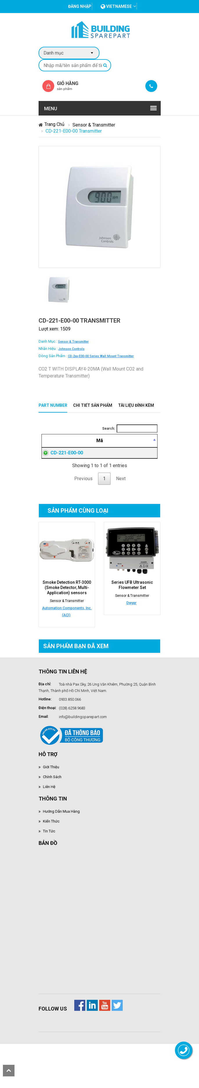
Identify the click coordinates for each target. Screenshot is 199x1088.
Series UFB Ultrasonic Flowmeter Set (132, 627)
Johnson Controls (71, 349)
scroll (9, 1070)
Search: (130, 428)
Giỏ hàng (72, 86)
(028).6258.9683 (72, 750)
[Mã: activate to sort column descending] (51, 447)
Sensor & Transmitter (94, 125)
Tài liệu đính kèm (136, 405)
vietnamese (116, 6)
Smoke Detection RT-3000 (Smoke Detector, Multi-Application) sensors (67, 629)
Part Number (53, 405)
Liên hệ (49, 828)
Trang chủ (54, 124)
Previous (83, 520)
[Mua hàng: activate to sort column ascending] (146, 447)
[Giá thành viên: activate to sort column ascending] (121, 447)
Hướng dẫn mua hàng (61, 853)
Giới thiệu (51, 809)
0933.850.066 (70, 741)
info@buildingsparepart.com (83, 758)
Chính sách (52, 818)
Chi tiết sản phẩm (92, 405)
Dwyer (131, 644)
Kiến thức (51, 863)
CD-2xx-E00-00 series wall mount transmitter (101, 356)
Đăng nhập (121, 481)
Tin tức (49, 873)
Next (121, 520)
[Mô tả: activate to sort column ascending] (85, 447)
